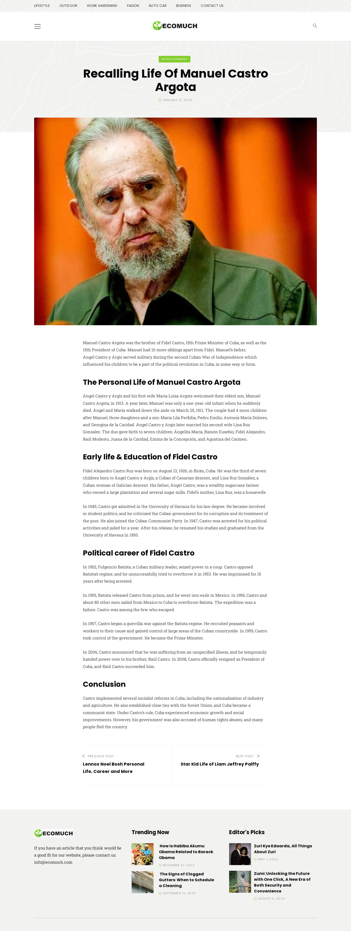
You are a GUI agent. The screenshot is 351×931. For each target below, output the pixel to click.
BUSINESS (183, 5)
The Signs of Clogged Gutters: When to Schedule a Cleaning (186, 880)
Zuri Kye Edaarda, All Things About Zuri (283, 849)
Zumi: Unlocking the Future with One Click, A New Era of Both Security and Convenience (282, 882)
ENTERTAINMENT (175, 59)
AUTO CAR (157, 5)
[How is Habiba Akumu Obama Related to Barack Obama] (143, 855)
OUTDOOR (68, 5)
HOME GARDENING (102, 5)
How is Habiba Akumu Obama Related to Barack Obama (186, 851)
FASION (133, 5)
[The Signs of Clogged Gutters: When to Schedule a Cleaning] (143, 883)
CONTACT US (212, 5)
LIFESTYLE (42, 5)
